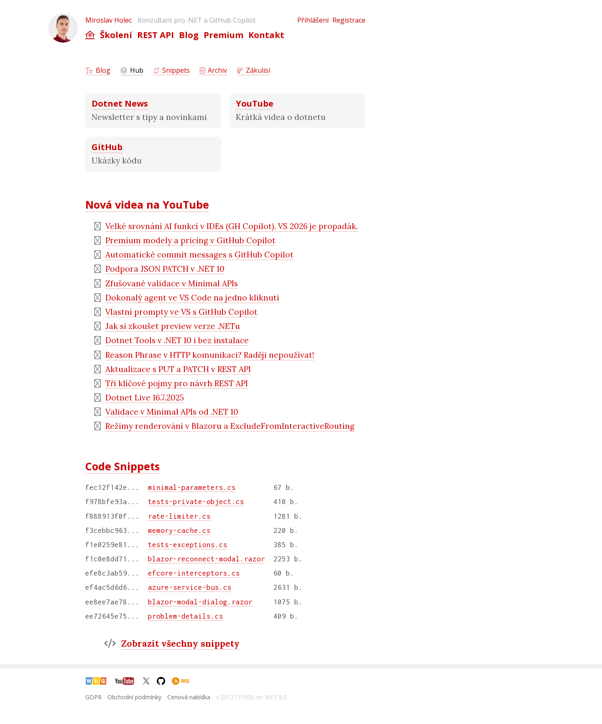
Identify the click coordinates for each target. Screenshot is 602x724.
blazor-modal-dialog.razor (200, 602)
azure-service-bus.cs (190, 587)
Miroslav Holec (108, 20)
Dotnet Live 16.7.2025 (144, 398)
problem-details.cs (185, 616)
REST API (155, 35)
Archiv (213, 70)
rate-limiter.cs (179, 516)
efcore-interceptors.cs (194, 573)
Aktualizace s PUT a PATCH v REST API (178, 369)
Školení (116, 35)
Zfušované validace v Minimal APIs (171, 283)
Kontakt (266, 35)
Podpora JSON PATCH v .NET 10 (164, 269)
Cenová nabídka (188, 697)
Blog (189, 35)
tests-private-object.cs (196, 501)
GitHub (107, 147)
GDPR (93, 697)
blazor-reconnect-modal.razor (206, 559)
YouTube (254, 103)
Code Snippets (122, 466)
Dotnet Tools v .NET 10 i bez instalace (177, 340)
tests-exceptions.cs (187, 544)
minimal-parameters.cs (192, 487)
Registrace (348, 20)
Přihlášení (313, 20)
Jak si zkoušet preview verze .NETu (172, 326)
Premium (223, 35)
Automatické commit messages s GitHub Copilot (199, 255)
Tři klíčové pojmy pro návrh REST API (176, 383)
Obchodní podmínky (134, 697)
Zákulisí (253, 70)
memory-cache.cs (179, 530)
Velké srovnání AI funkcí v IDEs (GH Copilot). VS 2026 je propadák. (231, 226)
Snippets (171, 70)
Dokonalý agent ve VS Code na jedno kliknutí (192, 298)
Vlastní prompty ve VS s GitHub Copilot (181, 312)
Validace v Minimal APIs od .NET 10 (171, 412)
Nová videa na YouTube (147, 204)
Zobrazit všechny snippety (180, 643)
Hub (131, 70)
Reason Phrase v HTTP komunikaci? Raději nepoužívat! (209, 355)
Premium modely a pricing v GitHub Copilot (190, 240)
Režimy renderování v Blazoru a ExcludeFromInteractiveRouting (230, 426)
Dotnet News (120, 103)
